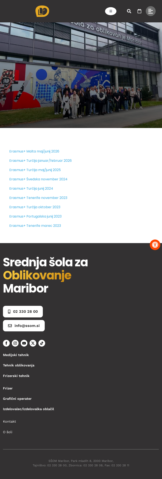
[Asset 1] (42, 7)
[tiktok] (41, 343)
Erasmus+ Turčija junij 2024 (31, 188)
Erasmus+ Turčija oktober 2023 (34, 207)
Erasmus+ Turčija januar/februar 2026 (40, 160)
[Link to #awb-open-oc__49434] (151, 11)
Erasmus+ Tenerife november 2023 (38, 197)
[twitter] (33, 343)
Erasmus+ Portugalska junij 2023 (35, 216)
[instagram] (15, 343)
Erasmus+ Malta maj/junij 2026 (34, 151)
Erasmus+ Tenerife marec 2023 (35, 225)
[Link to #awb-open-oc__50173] (129, 11)
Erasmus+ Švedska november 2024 (38, 179)
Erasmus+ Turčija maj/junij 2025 (35, 169)
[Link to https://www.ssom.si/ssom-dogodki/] (139, 11)
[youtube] (24, 343)
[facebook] (6, 343)
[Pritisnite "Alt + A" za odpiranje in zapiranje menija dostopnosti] (155, 245)
